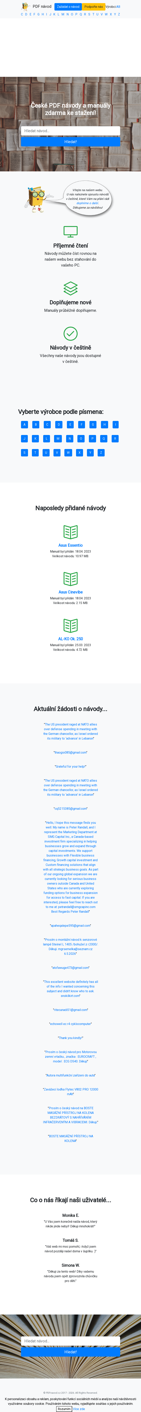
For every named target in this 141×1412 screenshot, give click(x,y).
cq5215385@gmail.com (71, 809)
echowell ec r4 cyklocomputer (70, 1024)
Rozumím (64, 1409)
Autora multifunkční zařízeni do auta (70, 1075)
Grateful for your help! (70, 766)
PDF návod (36, 7)
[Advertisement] (70, 47)
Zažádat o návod (68, 7)
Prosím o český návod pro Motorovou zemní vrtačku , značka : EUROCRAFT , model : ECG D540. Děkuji (71, 1056)
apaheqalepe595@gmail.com (70, 925)
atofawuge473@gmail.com (70, 968)
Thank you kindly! (70, 1038)
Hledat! (70, 141)
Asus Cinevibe (71, 592)
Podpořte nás (93, 7)
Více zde (79, 1409)
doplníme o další (87, 203)
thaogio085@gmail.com (70, 752)
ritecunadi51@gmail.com (70, 1010)
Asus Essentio (70, 545)
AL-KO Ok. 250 (70, 639)
